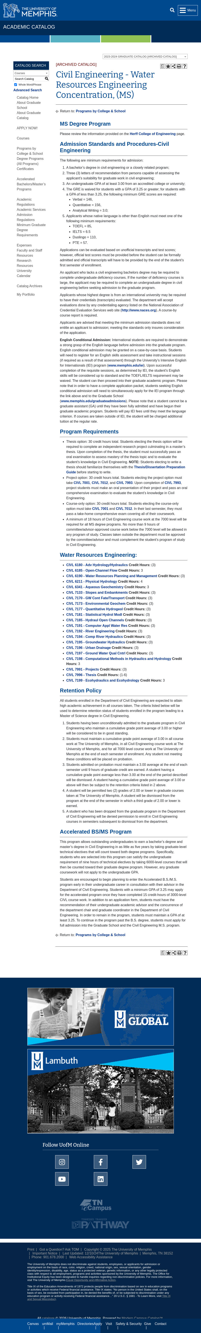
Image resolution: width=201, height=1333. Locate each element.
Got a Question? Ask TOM (59, 1249)
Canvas (33, 1324)
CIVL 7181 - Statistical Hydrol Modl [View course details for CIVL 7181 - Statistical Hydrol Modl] (94, 614)
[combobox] (145, 56)
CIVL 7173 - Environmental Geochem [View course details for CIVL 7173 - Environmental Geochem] (95, 603)
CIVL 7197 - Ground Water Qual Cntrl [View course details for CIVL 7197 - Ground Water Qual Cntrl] (95, 653)
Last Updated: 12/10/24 (80, 1253)
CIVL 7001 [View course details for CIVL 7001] (82, 483)
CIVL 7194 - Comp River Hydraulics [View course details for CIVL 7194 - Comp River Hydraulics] (94, 636)
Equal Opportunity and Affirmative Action (90, 1280)
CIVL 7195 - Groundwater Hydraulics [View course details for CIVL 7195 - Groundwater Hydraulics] (95, 642)
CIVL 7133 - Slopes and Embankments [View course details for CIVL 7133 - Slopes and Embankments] (97, 592)
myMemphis (65, 1324)
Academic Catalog (29, 27)
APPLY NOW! (27, 128)
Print (30, 1249)
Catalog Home (27, 97)
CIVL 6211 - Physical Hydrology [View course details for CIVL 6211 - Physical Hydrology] (91, 581)
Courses (23, 138)
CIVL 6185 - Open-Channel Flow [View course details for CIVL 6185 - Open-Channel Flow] (91, 570)
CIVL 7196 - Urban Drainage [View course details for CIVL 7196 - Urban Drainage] (88, 648)
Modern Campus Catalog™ (142, 1318)
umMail (47, 1324)
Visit (109, 1324)
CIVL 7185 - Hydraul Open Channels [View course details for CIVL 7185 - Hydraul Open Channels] (95, 620)
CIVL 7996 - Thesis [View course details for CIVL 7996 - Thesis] (81, 675)
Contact (160, 1324)
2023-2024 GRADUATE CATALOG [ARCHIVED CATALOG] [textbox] (140, 56)
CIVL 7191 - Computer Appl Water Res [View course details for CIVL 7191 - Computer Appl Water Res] (96, 625)
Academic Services (31, 209)
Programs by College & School (101, 111)
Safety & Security (129, 1324)
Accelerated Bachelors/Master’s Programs (31, 184)
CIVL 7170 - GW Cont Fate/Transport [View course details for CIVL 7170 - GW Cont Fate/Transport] (95, 598)
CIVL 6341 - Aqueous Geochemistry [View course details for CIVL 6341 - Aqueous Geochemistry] (94, 587)
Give (147, 1324)
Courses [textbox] (20, 73)
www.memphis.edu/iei (126, 365)
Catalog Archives (29, 286)
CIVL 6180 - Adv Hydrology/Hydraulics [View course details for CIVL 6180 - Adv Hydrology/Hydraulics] (97, 565)
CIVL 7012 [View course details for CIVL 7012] (100, 483)
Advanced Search (27, 90)
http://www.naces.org (139, 310)
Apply (98, 1324)
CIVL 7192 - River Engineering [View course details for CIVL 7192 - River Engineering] (90, 631)
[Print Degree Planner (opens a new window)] (162, 66)
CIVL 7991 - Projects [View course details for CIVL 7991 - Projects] (82, 669)
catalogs (48, 1318)
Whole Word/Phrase (29, 84)
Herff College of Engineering (153, 134)
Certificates (25, 169)
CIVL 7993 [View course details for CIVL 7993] (124, 483)
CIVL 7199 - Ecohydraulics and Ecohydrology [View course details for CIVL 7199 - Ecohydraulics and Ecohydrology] (102, 680)
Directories (85, 1324)
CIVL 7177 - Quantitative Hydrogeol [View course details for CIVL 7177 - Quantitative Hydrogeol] (94, 609)
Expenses (24, 245)
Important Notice (44, 1253)
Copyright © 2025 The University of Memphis (118, 1249)
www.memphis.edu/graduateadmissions (93, 401)
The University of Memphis (118, 1253)
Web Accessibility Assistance (90, 1257)
